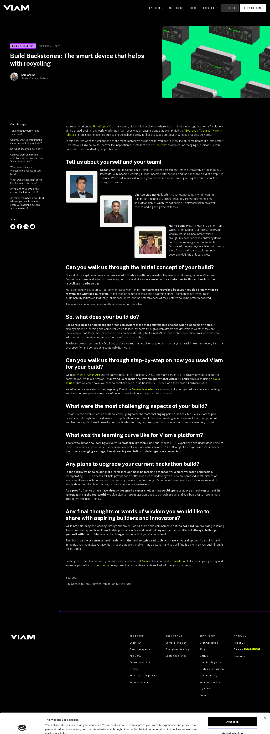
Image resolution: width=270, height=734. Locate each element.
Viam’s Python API (88, 374)
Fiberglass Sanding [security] (177, 649)
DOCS (193, 7)
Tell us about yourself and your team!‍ (24, 132)
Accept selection (232, 713)
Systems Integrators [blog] (212, 669)
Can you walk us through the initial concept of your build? (26, 141)
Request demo (253, 8)
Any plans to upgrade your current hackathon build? (24, 191)
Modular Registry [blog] (210, 662)
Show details (181, 725)
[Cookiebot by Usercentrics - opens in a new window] (22, 727)
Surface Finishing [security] (176, 643)
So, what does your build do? (26, 149)
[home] (16, 7)
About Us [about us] (239, 643)
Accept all (232, 702)
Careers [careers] (247, 649)
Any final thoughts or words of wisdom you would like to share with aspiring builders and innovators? (27, 203)
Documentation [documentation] (209, 643)
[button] (155, 8)
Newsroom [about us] (240, 656)
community (103, 565)
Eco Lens (160, 145)
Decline (232, 724)
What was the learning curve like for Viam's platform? (26, 181)
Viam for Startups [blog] (210, 682)
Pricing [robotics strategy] (133, 669)
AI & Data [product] (135, 656)
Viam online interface (145, 389)
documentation (176, 561)
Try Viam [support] (205, 688)
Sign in (230, 8)
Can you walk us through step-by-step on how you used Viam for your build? (27, 158)
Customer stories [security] (176, 656)
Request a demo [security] (139, 682)
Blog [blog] (202, 649)
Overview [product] (135, 643)
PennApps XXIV (103, 126)
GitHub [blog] (204, 656)
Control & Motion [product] (139, 662)
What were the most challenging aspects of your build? (25, 170)
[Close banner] (264, 698)
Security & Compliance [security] (143, 675)
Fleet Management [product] (140, 649)
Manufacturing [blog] (208, 675)
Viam (145, 561)
